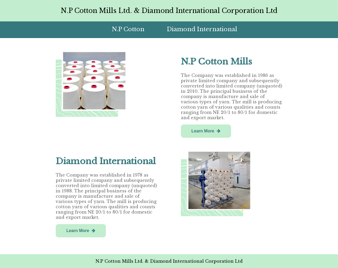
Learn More (205, 131)
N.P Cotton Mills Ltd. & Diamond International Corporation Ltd (169, 11)
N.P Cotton (128, 29)
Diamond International (202, 29)
